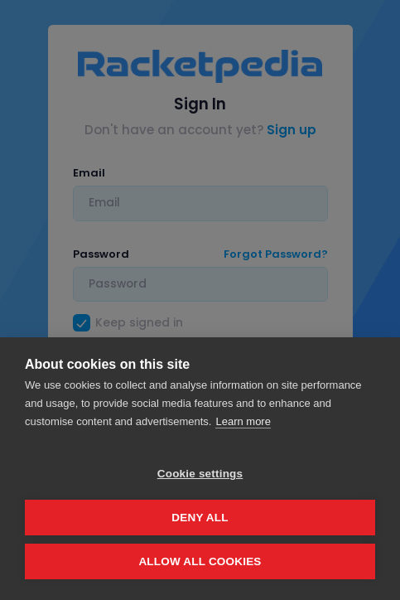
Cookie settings (200, 473)
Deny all (199, 517)
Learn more (242, 421)
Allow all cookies (199, 561)
